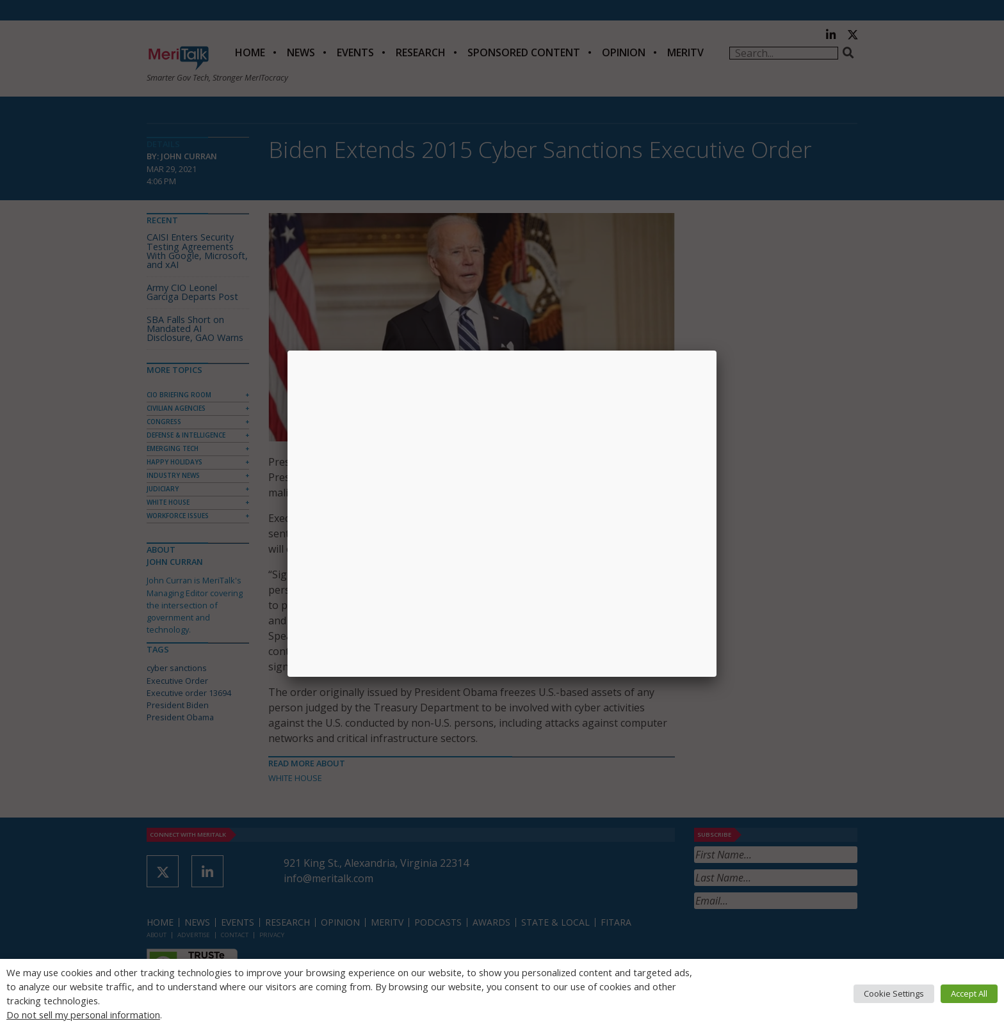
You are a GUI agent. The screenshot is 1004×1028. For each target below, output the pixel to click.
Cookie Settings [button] (894, 993)
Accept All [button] (969, 993)
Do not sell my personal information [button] (83, 1014)
